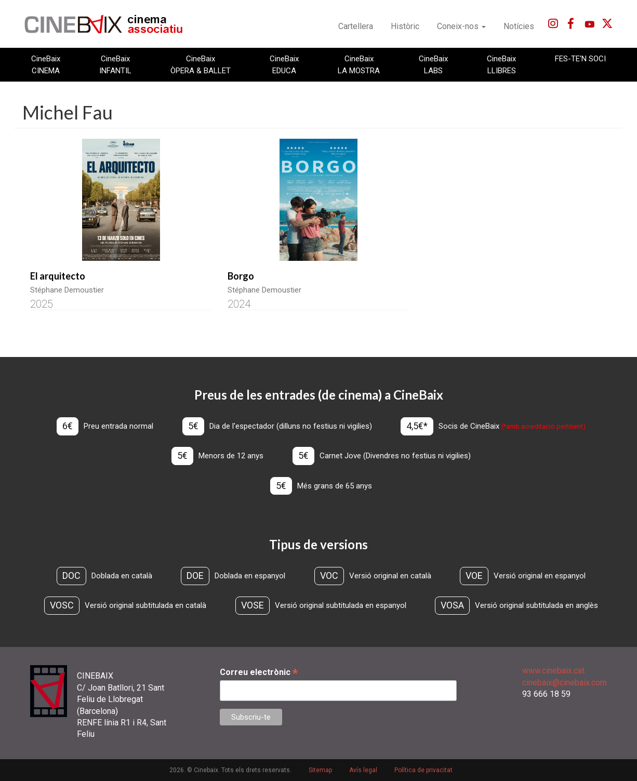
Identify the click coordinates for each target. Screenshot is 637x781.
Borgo (241, 276)
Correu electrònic (259, 672)
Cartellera (355, 26)
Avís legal (363, 770)
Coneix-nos (461, 26)
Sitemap (320, 770)
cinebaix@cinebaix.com (564, 682)
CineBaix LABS (433, 64)
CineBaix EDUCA (284, 64)
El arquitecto (57, 276)
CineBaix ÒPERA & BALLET (200, 64)
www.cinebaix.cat (553, 671)
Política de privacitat (423, 770)
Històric (405, 26)
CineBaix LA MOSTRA (359, 64)
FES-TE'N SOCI (580, 58)
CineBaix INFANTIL (115, 64)
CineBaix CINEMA (45, 64)
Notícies (518, 26)
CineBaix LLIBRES (501, 64)
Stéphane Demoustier (67, 290)
